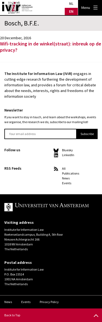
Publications (70, 173)
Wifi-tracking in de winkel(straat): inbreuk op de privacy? (50, 47)
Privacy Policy (49, 302)
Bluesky (67, 150)
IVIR (17, 8)
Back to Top (12, 315)
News (66, 178)
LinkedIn (68, 155)
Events (66, 183)
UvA (46, 207)
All (64, 168)
